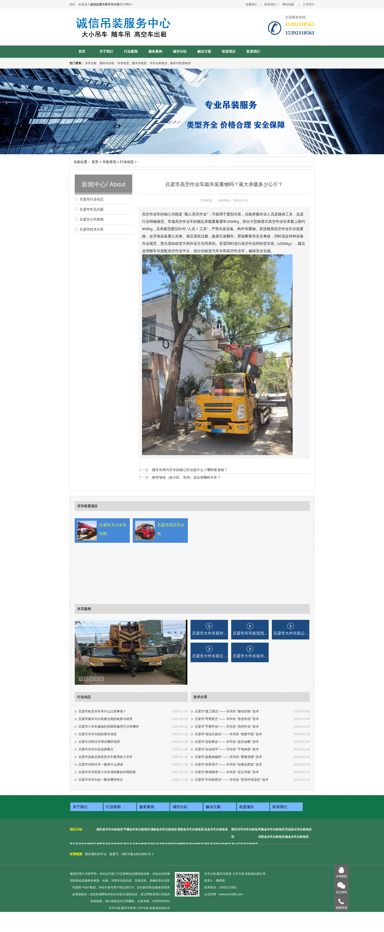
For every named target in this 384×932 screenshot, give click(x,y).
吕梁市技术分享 (92, 229)
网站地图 (288, 4)
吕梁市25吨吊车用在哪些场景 (99, 741)
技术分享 (200, 697)
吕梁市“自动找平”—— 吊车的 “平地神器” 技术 (227, 749)
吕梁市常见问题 (92, 209)
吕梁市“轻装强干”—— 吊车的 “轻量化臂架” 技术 (228, 764)
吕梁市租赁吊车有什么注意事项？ (102, 711)
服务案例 (155, 51)
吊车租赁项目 (87, 506)
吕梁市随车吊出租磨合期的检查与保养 (105, 719)
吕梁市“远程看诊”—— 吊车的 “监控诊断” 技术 (227, 741)
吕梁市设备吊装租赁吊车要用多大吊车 (105, 757)
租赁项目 (229, 51)
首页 (81, 51)
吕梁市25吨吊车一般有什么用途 (100, 764)
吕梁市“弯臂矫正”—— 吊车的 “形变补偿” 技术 (227, 719)
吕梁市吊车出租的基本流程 (97, 734)
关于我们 (106, 51)
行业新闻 (131, 51)
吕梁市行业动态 (92, 199)
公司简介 (308, 4)
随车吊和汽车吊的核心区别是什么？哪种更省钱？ (190, 470)
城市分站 (180, 51)
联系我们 (270, 4)
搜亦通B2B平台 (96, 854)
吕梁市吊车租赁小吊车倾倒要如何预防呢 (107, 772)
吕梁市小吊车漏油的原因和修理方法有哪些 (108, 726)
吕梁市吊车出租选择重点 (95, 749)
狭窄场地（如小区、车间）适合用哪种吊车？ (186, 477)
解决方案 (204, 51)
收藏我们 (251, 4)
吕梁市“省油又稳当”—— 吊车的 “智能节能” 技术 (228, 734)
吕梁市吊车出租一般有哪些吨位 (100, 779)
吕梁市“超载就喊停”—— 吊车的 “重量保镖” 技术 (228, 757)
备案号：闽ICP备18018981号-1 (131, 854)
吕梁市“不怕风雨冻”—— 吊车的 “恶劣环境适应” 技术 (231, 779)
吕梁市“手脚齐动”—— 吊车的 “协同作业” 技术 (227, 726)
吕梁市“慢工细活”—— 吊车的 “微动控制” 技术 (227, 711)
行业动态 (84, 697)
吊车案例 (84, 609)
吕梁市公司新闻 (92, 219)
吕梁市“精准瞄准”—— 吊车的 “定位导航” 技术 (227, 772)
